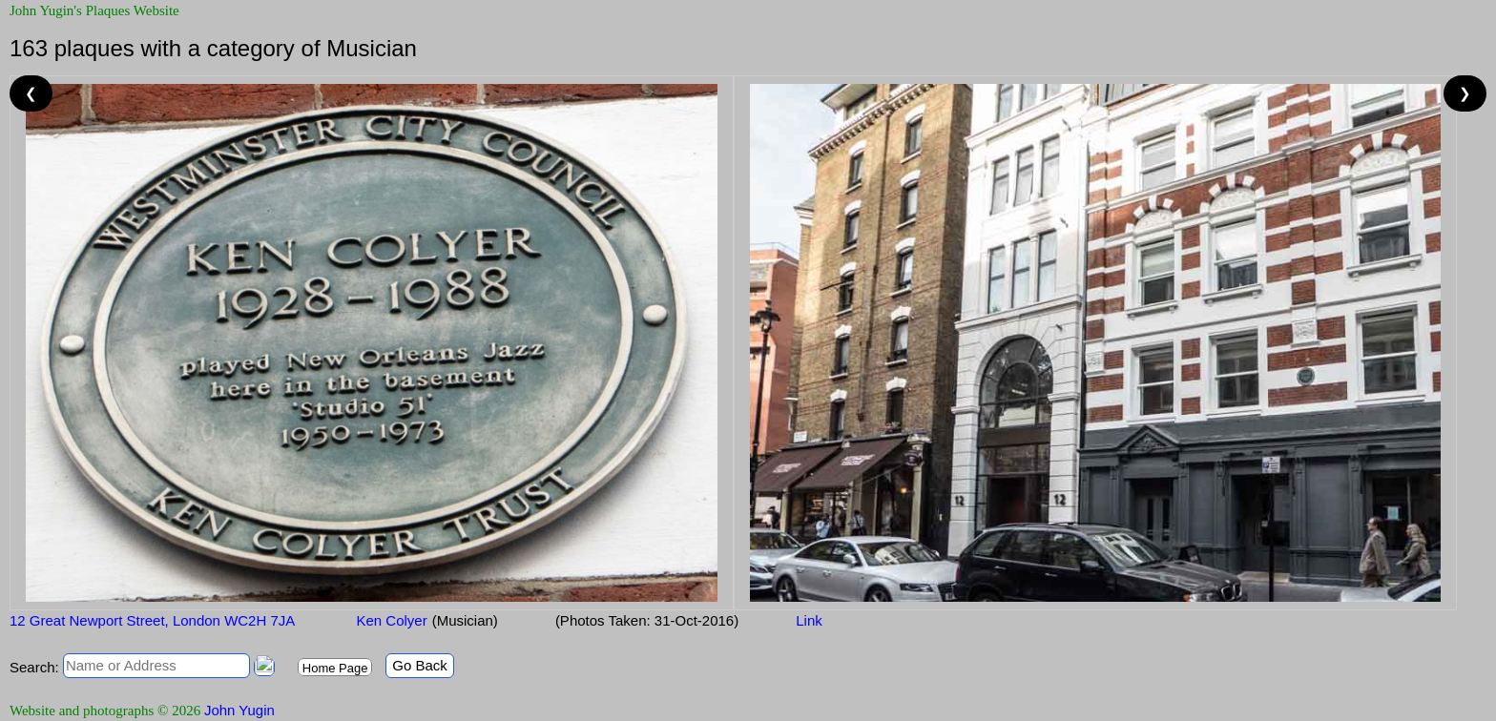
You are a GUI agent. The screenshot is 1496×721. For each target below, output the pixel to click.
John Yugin (239, 710)
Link (809, 620)
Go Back (419, 665)
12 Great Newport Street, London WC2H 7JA (152, 620)
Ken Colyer (389, 620)
